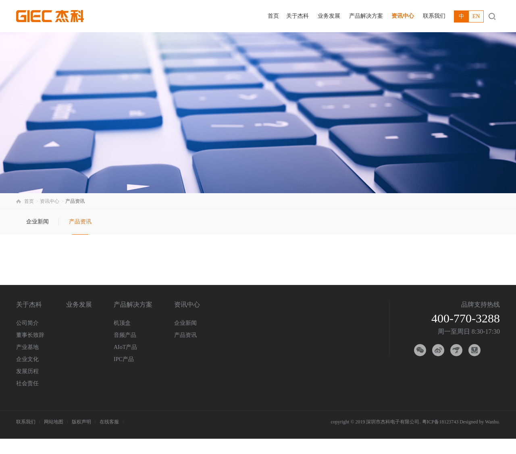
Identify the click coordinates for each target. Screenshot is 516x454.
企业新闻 (37, 222)
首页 (273, 16)
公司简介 (27, 323)
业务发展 (329, 16)
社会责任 (27, 383)
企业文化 (27, 359)
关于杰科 (297, 16)
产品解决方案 (366, 16)
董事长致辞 (30, 335)
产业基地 (27, 347)
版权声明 (81, 422)
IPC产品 (124, 359)
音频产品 (125, 335)
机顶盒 (122, 323)
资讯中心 (402, 16)
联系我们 (434, 16)
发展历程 (27, 371)
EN (476, 16)
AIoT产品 (125, 347)
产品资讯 (80, 222)
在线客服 (109, 422)
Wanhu (492, 422)
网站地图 (53, 422)
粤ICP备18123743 (440, 422)
